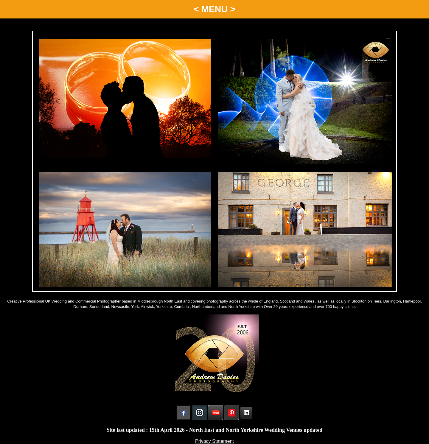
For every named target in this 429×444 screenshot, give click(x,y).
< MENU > (214, 9)
